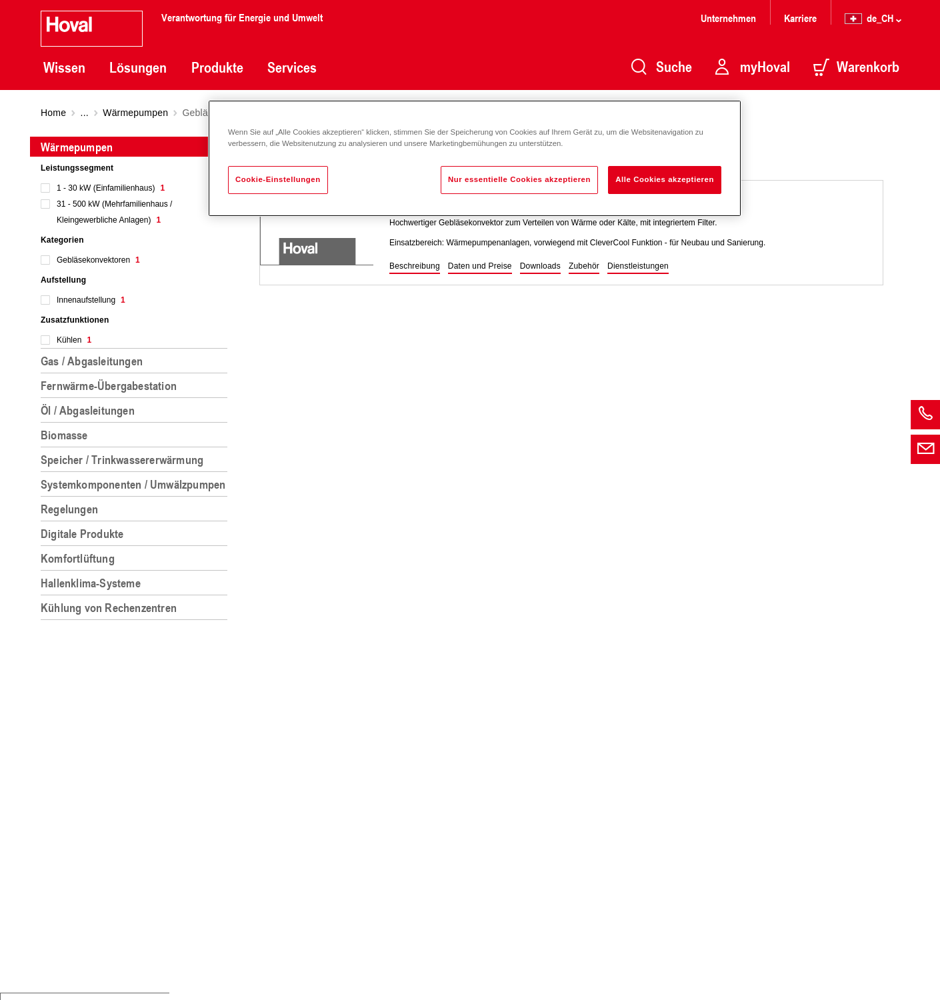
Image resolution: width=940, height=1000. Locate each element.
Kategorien (62, 240)
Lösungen (138, 67)
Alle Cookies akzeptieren (664, 179)
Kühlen (74, 340)
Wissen (64, 67)
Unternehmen (728, 17)
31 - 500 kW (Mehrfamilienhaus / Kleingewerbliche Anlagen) (114, 212)
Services (292, 67)
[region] (136, 562)
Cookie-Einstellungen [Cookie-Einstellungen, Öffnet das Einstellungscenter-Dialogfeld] (278, 179)
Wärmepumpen (135, 112)
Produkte (217, 67)
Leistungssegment (77, 168)
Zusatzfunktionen (75, 320)
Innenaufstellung (91, 300)
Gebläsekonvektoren (98, 260)
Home (53, 112)
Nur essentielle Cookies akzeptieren (519, 179)
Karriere (800, 17)
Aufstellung (63, 280)
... (85, 112)
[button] (414, 266)
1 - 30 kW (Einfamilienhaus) (111, 188)
